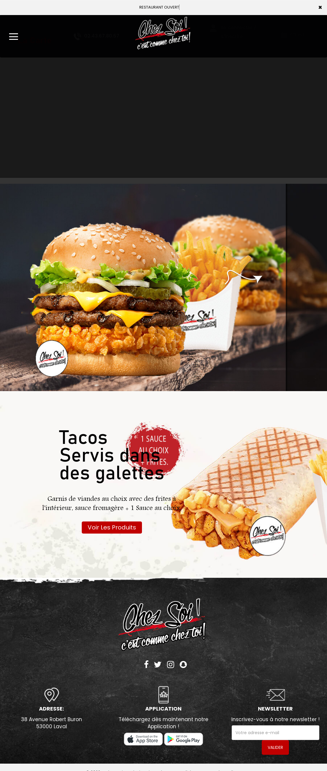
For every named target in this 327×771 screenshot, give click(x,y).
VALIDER (275, 747)
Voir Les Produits (112, 527)
